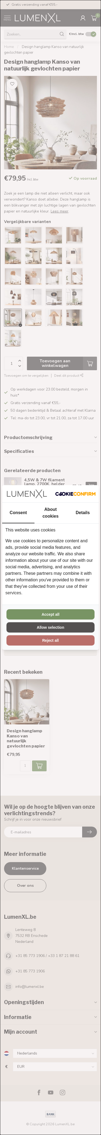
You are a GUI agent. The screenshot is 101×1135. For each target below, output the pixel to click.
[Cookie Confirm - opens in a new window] (75, 494)
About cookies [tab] (51, 512)
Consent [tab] (18, 512)
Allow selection (50, 627)
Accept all (50, 614)
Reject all (50, 640)
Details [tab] (83, 512)
